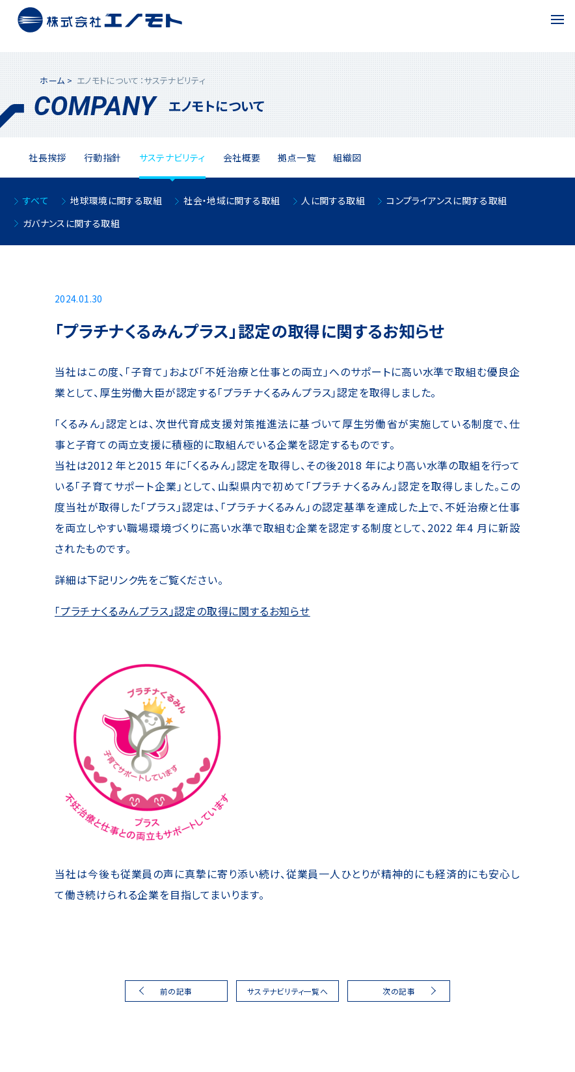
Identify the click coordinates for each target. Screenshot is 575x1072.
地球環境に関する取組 (116, 200)
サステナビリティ (172, 157)
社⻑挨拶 (47, 157)
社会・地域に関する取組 (231, 200)
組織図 (347, 157)
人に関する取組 (333, 200)
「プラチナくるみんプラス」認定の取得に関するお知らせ (182, 611)
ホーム (52, 80)
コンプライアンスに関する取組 (446, 200)
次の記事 (398, 991)
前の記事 (176, 991)
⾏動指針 (103, 157)
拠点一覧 (296, 157)
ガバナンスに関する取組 (71, 223)
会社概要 (242, 157)
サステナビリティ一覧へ (287, 991)
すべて (36, 200)
